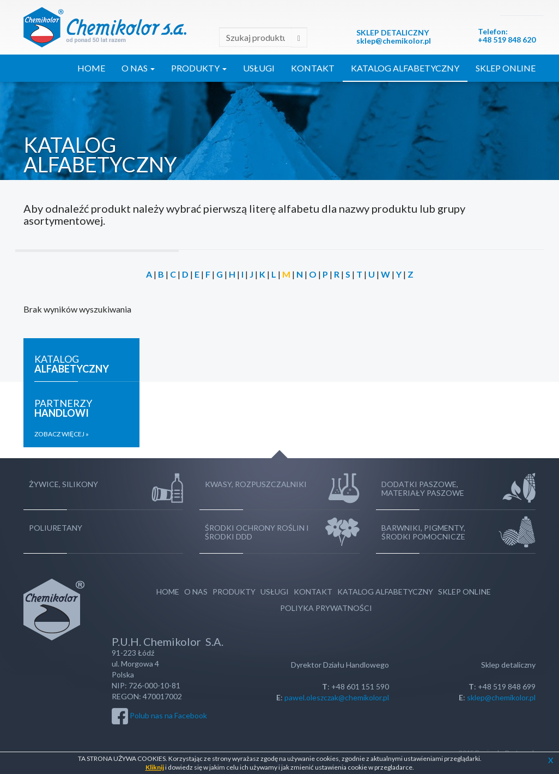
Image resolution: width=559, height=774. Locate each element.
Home (91, 68)
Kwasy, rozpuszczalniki (256, 484)
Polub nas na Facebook (168, 714)
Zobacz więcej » (61, 434)
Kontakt (313, 68)
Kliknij (154, 767)
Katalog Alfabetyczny (405, 68)
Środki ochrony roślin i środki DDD (257, 532)
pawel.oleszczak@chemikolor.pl (336, 697)
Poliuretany (55, 527)
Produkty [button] (199, 68)
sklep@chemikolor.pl (393, 41)
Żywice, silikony (63, 484)
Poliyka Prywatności (326, 608)
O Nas (196, 591)
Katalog (71, 364)
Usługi (259, 68)
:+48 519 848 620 (507, 35)
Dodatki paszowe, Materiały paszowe (422, 488)
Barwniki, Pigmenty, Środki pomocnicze (423, 532)
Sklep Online (506, 68)
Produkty (234, 591)
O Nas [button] (138, 68)
